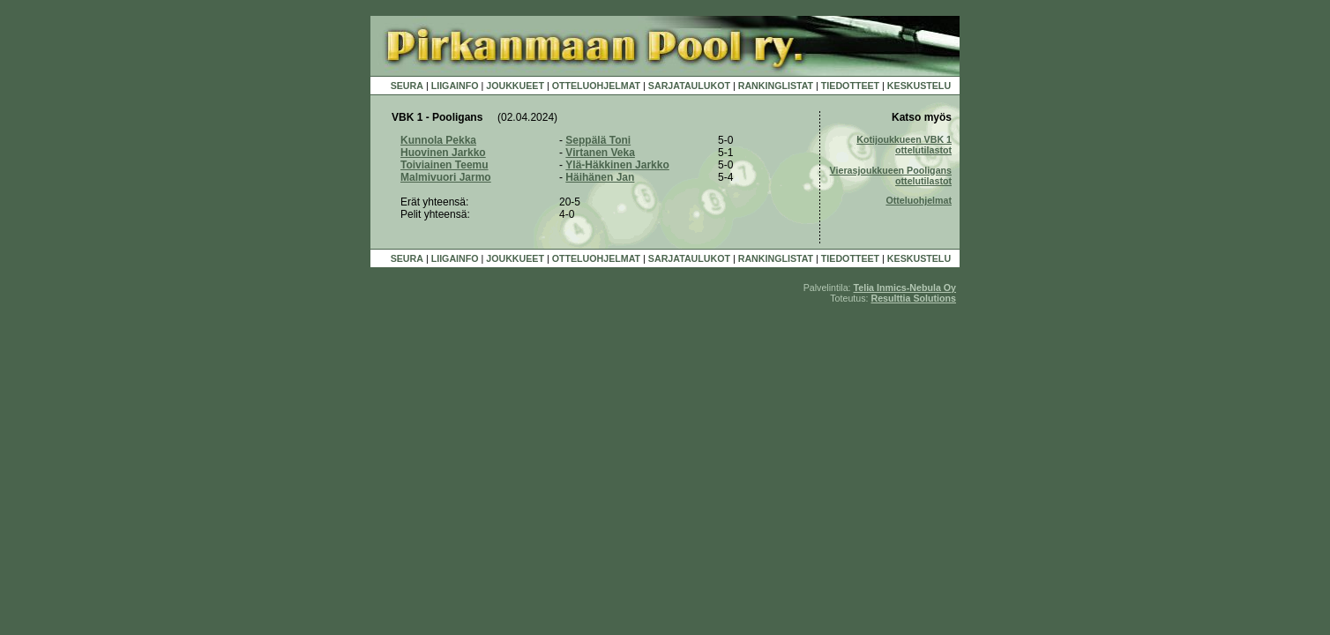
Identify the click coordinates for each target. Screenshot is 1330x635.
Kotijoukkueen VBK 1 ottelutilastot (904, 144)
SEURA (407, 85)
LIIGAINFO (455, 85)
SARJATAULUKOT (689, 85)
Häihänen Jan (599, 177)
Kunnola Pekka (438, 140)
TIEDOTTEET (850, 85)
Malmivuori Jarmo (445, 177)
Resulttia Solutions (913, 298)
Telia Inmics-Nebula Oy (905, 287)
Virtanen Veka (600, 152)
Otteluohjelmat (918, 200)
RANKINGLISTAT (775, 85)
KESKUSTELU (919, 85)
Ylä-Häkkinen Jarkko (617, 165)
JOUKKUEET (515, 85)
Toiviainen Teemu (444, 165)
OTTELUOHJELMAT (596, 85)
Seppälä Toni (598, 140)
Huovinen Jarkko (443, 152)
